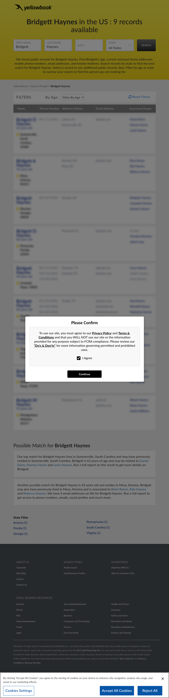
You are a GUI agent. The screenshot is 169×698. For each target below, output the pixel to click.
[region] (84, 685)
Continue (84, 374)
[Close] (162, 678)
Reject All (149, 690)
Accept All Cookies (117, 690)
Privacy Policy (102, 333)
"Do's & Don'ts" (45, 345)
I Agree (84, 358)
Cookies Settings (18, 690)
